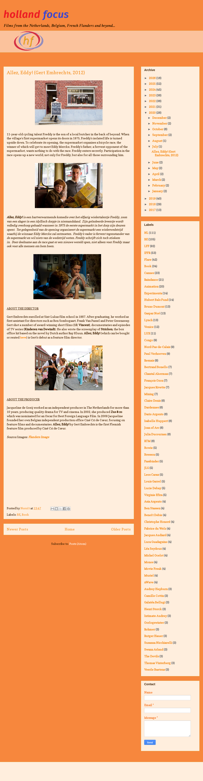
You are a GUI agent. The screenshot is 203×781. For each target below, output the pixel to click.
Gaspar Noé (152, 313)
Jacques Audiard (155, 535)
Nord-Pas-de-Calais (157, 347)
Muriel (149, 575)
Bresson (149, 454)
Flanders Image (38, 437)
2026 (152, 78)
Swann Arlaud (153, 649)
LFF (146, 246)
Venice (149, 327)
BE (19, 514)
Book (25, 514)
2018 (152, 204)
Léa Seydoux (153, 548)
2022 (152, 101)
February (159, 185)
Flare (147, 259)
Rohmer (149, 629)
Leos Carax (151, 474)
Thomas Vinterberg (157, 663)
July (155, 146)
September (160, 135)
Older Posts (121, 529)
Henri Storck (153, 609)
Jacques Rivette (154, 387)
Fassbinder (151, 461)
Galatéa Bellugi (154, 602)
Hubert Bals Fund (156, 299)
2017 (152, 210)
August (157, 140)
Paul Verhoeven (155, 353)
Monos (148, 562)
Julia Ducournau (155, 434)
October (158, 129)
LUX (147, 333)
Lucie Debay (152, 488)
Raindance (151, 279)
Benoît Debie (153, 515)
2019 (152, 198)
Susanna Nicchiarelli (158, 642)
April (156, 174)
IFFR (147, 253)
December (159, 117)
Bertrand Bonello (156, 367)
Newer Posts (17, 529)
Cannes (149, 273)
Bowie (148, 447)
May (155, 168)
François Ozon (153, 380)
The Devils (151, 656)
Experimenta (153, 293)
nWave (149, 582)
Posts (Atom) (77, 543)
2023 (152, 95)
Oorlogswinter (154, 622)
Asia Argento (153, 501)
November (160, 123)
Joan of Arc (151, 427)
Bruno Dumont (154, 306)
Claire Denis (152, 400)
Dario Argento (153, 414)
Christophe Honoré (157, 521)
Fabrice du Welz (155, 528)
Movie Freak (153, 568)
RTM (147, 441)
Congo (148, 340)
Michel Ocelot (153, 555)
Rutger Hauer (153, 636)
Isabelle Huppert (156, 421)
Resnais (149, 360)
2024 (152, 89)
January (157, 191)
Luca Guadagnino (155, 542)
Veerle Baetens (154, 669)
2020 (152, 112)
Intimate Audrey (155, 616)
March (157, 179)
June (155, 162)
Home (70, 529)
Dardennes (151, 407)
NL (146, 232)
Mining (149, 394)
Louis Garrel (152, 481)
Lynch (148, 320)
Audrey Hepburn (156, 589)
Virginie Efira (153, 495)
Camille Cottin (154, 595)
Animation (151, 286)
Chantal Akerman (156, 373)
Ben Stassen (152, 508)
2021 (152, 106)
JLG (146, 468)
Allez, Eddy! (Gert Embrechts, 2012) (46, 72)
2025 (152, 83)
